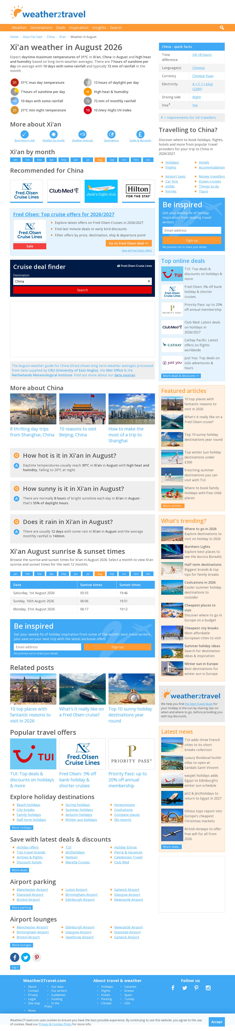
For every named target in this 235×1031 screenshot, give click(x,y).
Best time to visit (25, 140)
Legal (32, 1005)
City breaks (26, 816)
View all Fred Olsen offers (137, 257)
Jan (15, 159)
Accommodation (212, 167)
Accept (217, 1022)
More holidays (22, 834)
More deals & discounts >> (181, 376)
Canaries (130, 993)
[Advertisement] (158, 12)
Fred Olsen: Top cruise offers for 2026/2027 (63, 220)
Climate (106, 1009)
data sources (124, 381)
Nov (136, 159)
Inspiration (78, 27)
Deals (61, 27)
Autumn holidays (79, 821)
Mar (39, 159)
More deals (19, 876)
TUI (68, 853)
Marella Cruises (78, 868)
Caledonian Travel (128, 863)
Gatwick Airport (126, 896)
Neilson (71, 863)
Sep (112, 159)
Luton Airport (76, 896)
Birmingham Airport (82, 901)
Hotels (204, 162)
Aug (99, 159)
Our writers (59, 997)
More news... (171, 847)
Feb (27, 159)
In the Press (51, 1011)
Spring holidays (78, 811)
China (51, 37)
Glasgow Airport (127, 901)
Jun (76, 159)
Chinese (198, 68)
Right (196, 97)
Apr (52, 159)
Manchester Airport (32, 896)
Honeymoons (124, 811)
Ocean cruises (210, 181)
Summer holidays (79, 816)
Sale (29, 252)
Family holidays (29, 821)
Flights (170, 167)
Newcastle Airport (128, 906)
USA (127, 1009)
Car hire (171, 181)
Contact (33, 997)
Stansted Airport (30, 901)
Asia (26, 37)
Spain (128, 1001)
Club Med (121, 868)
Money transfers (212, 176)
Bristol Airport (28, 906)
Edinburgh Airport (80, 906)
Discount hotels (29, 868)
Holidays (172, 162)
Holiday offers (28, 853)
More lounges (21, 951)
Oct (124, 159)
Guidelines (58, 1001)
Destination (21, 281)
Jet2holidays (75, 858)
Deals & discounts (140, 140)
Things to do (209, 186)
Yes (195, 105)
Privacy (33, 1001)
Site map (34, 1009)
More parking (21, 914)
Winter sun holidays (81, 826)
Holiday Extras (125, 853)
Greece (129, 997)
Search (116, 27)
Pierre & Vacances (128, 858)
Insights (99, 27)
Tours (203, 191)
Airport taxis (175, 176)
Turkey (129, 1005)
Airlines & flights (30, 863)
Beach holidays (28, 811)
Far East (36, 37)
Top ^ (15, 974)
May (63, 159)
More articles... (173, 506)
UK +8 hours (202, 54)
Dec (148, 159)
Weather (19, 27)
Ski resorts (122, 826)
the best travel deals (199, 704)
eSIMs (170, 186)
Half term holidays (31, 826)
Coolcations (123, 816)
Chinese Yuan (202, 76)
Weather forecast (82, 140)
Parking (106, 1005)
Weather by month (53, 140)
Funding (56, 1005)
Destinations (41, 27)
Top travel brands (31, 858)
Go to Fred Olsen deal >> (129, 249)
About (32, 993)
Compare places (127, 821)
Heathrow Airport (80, 943)
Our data (57, 993)
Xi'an (62, 37)
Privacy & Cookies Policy (55, 1024)
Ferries (170, 191)
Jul (87, 159)
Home (14, 37)
